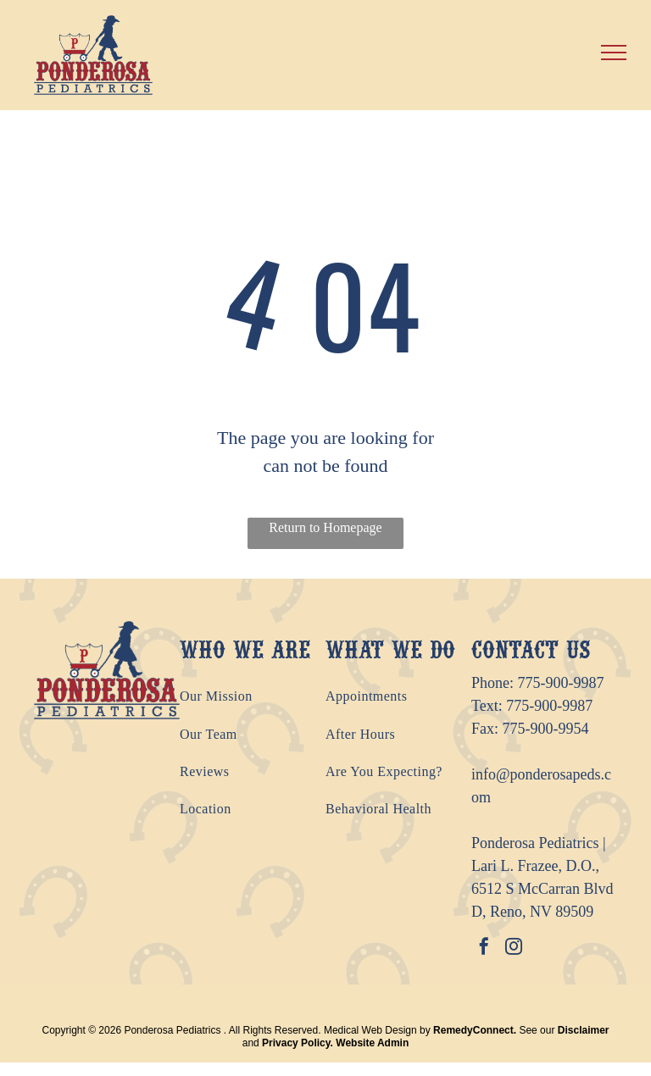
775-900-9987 (561, 682)
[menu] (614, 53)
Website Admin (372, 1043)
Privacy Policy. (297, 1043)
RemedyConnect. (474, 1030)
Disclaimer (583, 1030)
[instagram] (513, 948)
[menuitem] (253, 696)
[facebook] (484, 948)
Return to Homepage (325, 527)
